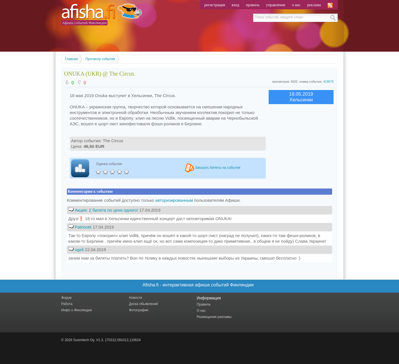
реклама (314, 5)
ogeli (79, 249)
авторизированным (174, 200)
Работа (67, 304)
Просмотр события (100, 59)
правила (252, 5)
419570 (328, 81)
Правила (204, 304)
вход (235, 5)
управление (276, 5)
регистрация (214, 5)
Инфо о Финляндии (76, 310)
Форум (66, 298)
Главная (71, 59)
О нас (201, 311)
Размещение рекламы (214, 317)
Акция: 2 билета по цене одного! (107, 210)
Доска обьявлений (143, 304)
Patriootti (83, 227)
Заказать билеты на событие (212, 168)
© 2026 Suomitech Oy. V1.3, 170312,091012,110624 (101, 340)
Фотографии (138, 310)
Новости (135, 298)
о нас (296, 5)
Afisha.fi (101, 12)
